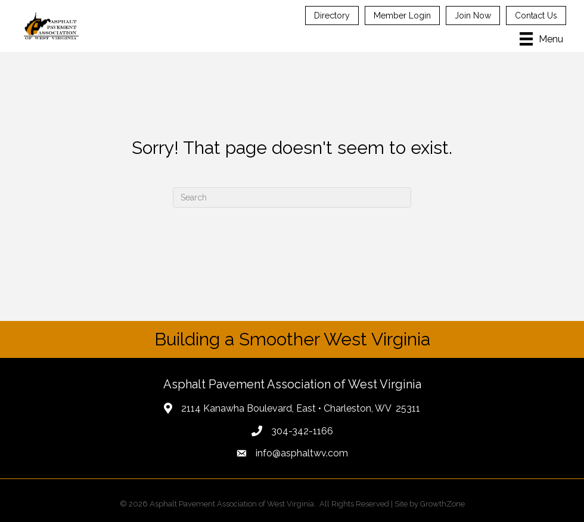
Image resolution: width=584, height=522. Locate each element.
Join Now (473, 15)
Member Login (402, 15)
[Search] (292, 197)
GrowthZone (442, 503)
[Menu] (541, 38)
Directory (332, 15)
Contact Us (536, 15)
